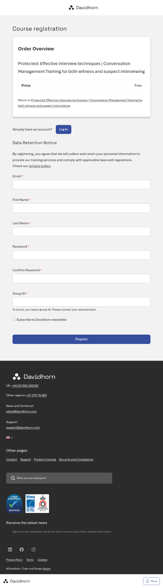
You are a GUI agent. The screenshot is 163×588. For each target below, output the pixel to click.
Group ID (20, 293)
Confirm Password (27, 270)
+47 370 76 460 (36, 395)
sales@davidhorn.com (21, 411)
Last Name (22, 223)
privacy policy (39, 166)
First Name (22, 200)
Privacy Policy (14, 559)
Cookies (42, 559)
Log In (63, 129)
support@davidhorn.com (23, 427)
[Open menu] (151, 581)
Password (21, 246)
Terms (30, 559)
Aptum (47, 568)
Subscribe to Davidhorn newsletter (42, 320)
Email (18, 176)
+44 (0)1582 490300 (25, 386)
